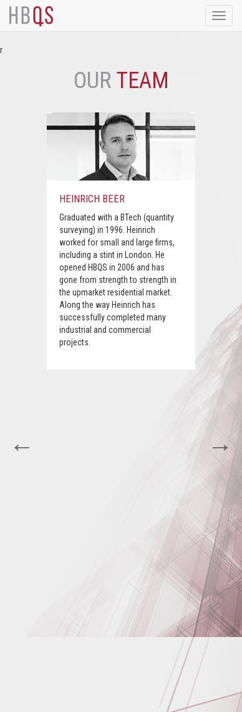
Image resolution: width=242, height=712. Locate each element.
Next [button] (220, 446)
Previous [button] (21, 446)
